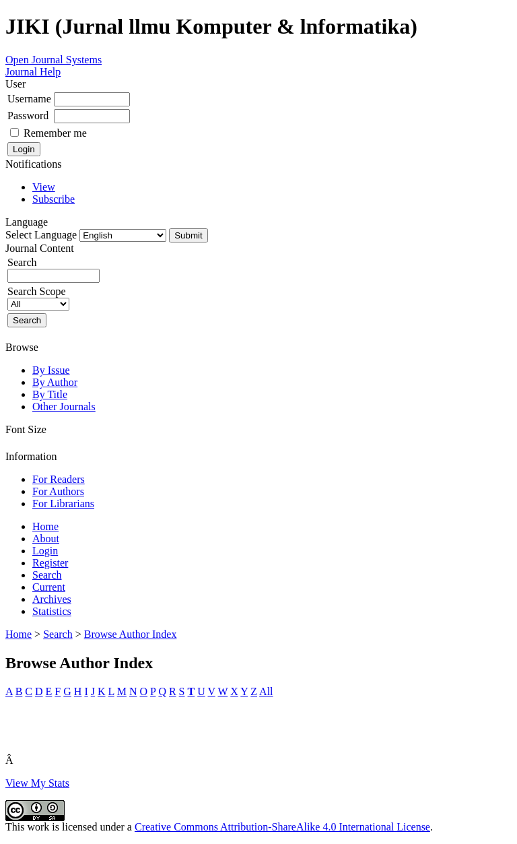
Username (29, 98)
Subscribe (53, 199)
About (45, 538)
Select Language (41, 234)
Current (48, 587)
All (266, 691)
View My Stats (37, 783)
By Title (49, 394)
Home (45, 526)
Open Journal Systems (53, 59)
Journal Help (33, 71)
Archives (51, 599)
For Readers (58, 479)
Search (47, 575)
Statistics (51, 611)
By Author (54, 382)
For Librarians (63, 503)
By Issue (51, 370)
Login (45, 550)
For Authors (58, 491)
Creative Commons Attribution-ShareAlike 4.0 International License (282, 827)
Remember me (55, 133)
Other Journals (64, 406)
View (43, 187)
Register (50, 563)
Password (27, 115)
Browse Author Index (130, 634)
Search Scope (38, 297)
